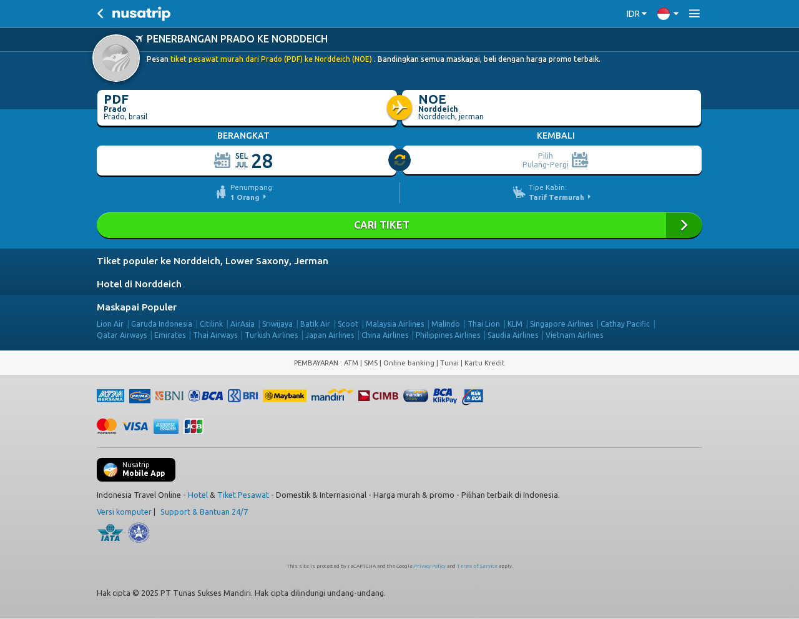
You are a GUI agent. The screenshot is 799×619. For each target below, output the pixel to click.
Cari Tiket (399, 225)
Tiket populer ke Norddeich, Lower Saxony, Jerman (212, 260)
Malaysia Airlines (395, 324)
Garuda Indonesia (161, 324)
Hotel (198, 494)
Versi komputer (124, 511)
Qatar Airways (122, 335)
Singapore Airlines (561, 324)
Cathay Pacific (625, 324)
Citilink (211, 324)
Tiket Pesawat (243, 494)
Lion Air (110, 324)
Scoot (348, 324)
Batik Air (315, 324)
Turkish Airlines (271, 335)
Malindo (445, 324)
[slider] (400, 160)
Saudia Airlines (513, 335)
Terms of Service (477, 566)
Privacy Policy (430, 566)
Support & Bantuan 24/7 (204, 511)
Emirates (169, 335)
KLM (514, 324)
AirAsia (242, 324)
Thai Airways (215, 335)
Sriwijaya (277, 324)
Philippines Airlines (448, 335)
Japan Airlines (329, 335)
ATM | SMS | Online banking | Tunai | (404, 363)
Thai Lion (484, 324)
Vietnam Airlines (574, 335)
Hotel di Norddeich (139, 284)
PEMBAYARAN (317, 363)
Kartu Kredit (484, 363)
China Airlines (384, 335)
